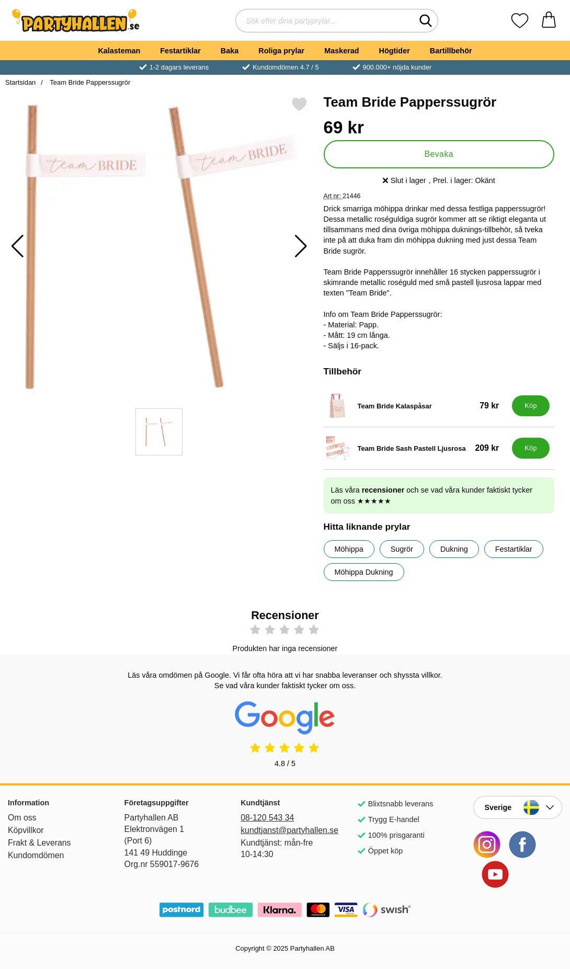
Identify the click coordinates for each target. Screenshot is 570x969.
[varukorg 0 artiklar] (549, 21)
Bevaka (438, 154)
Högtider (394, 51)
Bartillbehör (451, 51)
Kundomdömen (36, 855)
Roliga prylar (281, 51)
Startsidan (20, 82)
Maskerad (341, 51)
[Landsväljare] (517, 807)
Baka (229, 51)
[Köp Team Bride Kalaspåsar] (531, 405)
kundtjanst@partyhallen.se (285, 830)
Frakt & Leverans (39, 842)
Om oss (22, 817)
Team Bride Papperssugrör (89, 82)
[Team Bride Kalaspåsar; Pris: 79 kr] (416, 406)
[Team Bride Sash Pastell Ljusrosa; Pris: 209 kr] (416, 448)
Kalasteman (119, 51)
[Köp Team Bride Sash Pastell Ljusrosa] (531, 448)
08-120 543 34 (267, 817)
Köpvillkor (26, 830)
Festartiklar (180, 51)
